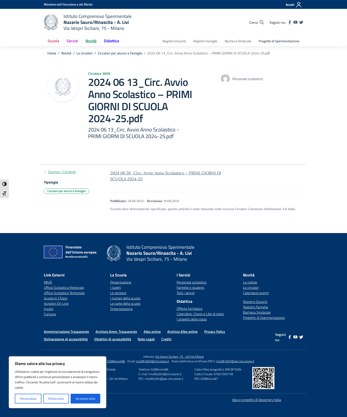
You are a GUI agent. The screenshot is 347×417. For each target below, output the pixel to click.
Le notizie (250, 282)
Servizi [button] (72, 41)
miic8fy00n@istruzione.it (152, 361)
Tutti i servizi (186, 292)
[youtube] (295, 22)
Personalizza (28, 398)
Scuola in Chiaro (55, 298)
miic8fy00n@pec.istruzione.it (235, 361)
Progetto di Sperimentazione (279, 41)
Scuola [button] (53, 41)
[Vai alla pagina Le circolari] (84, 53)
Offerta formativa (189, 308)
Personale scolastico (191, 282)
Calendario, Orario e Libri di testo (200, 314)
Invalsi (48, 308)
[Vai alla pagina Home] (51, 53)
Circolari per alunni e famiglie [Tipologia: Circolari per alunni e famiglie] (66, 191)
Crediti (166, 339)
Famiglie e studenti (190, 287)
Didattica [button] (111, 41)
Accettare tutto (85, 398)
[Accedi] (293, 4)
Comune (50, 314)
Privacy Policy (214, 331)
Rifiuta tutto (56, 398)
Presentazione (120, 282)
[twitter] (301, 22)
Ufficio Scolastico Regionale (64, 287)
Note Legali (146, 339)
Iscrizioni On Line (56, 303)
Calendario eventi (256, 292)
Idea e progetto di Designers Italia (256, 399)
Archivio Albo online (182, 331)
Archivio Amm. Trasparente (116, 331)
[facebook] (290, 22)
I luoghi (115, 287)
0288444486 (116, 361)
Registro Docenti (174, 41)
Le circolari (250, 287)
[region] (57, 382)
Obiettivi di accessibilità (112, 339)
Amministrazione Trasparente (66, 331)
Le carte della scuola (125, 303)
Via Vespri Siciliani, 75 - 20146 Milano (179, 356)
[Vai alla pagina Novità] (66, 53)
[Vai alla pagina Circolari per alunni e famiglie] (120, 53)
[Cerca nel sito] (256, 22)
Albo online (152, 331)
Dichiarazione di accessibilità (66, 339)
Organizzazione (121, 308)
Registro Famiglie (205, 41)
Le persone (118, 292)
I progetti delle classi (192, 319)
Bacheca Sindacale (238, 41)
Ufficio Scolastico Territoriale (64, 292)
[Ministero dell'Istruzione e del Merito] (68, 4)
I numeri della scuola (125, 298)
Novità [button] (90, 41)
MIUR (48, 282)
